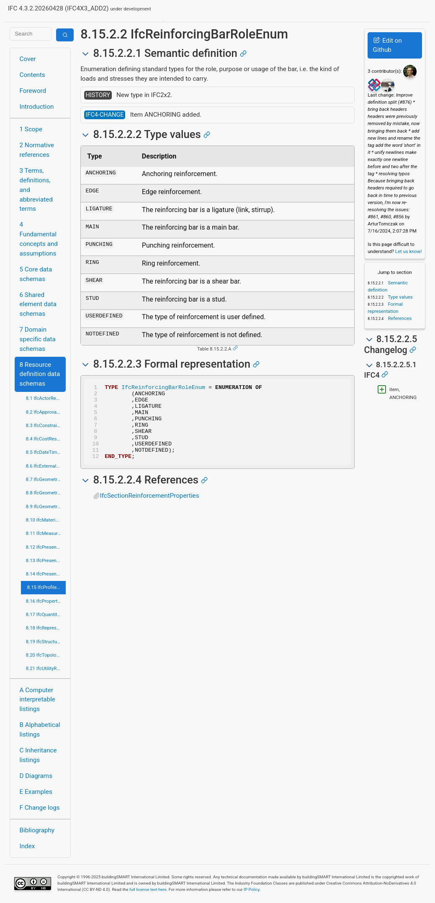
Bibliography (37, 830)
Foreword (33, 91)
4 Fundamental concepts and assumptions (39, 239)
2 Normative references (37, 150)
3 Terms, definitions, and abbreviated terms (36, 189)
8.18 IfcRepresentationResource (46, 628)
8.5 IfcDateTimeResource (46, 452)
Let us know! (408, 251)
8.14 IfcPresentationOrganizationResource (46, 574)
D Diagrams (36, 776)
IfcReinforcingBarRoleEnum (163, 388)
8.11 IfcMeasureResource (46, 533)
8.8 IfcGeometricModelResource (46, 493)
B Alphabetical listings (40, 729)
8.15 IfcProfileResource (46, 587)
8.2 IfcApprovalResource (46, 412)
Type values (400, 297)
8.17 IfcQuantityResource (46, 614)
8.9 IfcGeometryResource (46, 506)
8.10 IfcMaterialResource (46, 520)
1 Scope (31, 129)
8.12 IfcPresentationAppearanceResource (46, 547)
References (399, 318)
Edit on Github (387, 45)
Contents (32, 75)
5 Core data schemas (36, 274)
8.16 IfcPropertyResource (46, 601)
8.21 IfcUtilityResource (46, 668)
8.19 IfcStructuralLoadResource (46, 642)
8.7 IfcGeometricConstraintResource (46, 479)
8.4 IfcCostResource (46, 439)
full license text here (148, 889)
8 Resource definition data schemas (40, 374)
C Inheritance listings (38, 755)
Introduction (37, 106)
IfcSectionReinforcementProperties (149, 510)
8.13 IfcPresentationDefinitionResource (46, 560)
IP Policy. (252, 889)
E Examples (36, 792)
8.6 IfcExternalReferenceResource (46, 466)
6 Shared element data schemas (38, 304)
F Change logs (40, 807)
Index (27, 846)
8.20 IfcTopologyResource (46, 655)
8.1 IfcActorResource (46, 398)
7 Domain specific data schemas (38, 339)
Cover (28, 59)
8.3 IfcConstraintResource (46, 425)
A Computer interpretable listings (37, 699)
